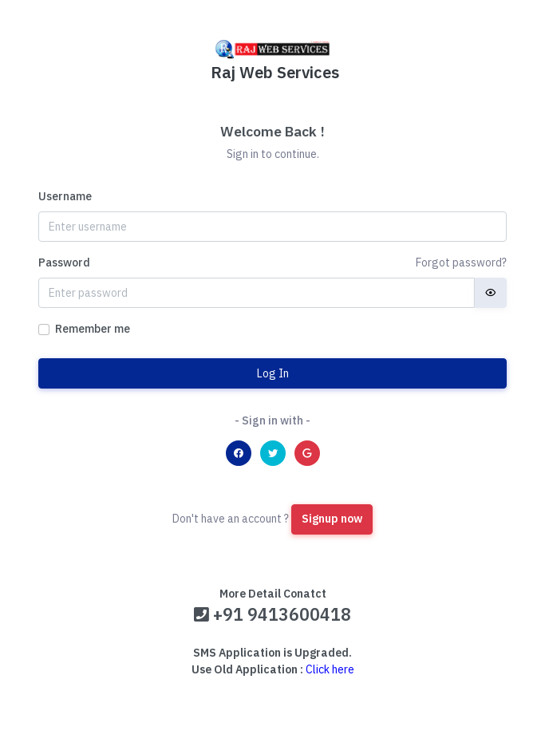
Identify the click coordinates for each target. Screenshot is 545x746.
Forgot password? (461, 262)
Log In (273, 373)
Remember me (92, 329)
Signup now (332, 518)
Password (64, 262)
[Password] (256, 293)
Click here (330, 669)
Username (65, 196)
